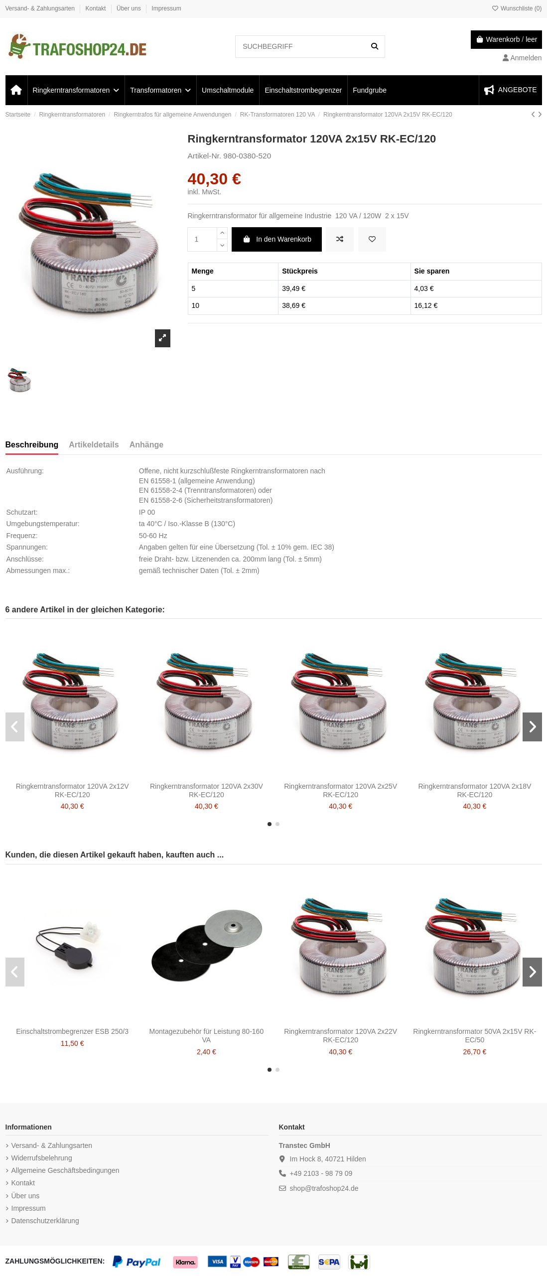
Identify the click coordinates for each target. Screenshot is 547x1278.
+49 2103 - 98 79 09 (321, 1173)
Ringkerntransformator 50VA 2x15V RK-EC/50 (474, 1035)
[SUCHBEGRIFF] (374, 46)
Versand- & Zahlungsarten (41, 8)
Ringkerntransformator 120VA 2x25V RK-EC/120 (340, 790)
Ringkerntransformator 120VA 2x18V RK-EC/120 (474, 790)
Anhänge (146, 444)
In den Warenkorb (276, 239)
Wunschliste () (517, 8)
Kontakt (97, 8)
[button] (270, 824)
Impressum (166, 8)
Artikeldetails (94, 444)
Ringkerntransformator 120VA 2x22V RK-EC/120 (340, 1035)
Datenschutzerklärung (45, 1221)
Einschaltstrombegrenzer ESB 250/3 (72, 1031)
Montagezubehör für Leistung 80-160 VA (206, 1035)
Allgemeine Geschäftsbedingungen (65, 1170)
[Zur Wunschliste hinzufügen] (372, 239)
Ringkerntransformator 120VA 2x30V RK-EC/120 (206, 790)
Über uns (129, 8)
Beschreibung (32, 444)
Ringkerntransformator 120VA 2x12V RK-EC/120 (72, 790)
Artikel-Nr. (205, 155)
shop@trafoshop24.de (324, 1188)
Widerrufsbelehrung (41, 1158)
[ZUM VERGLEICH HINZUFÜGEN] (340, 239)
